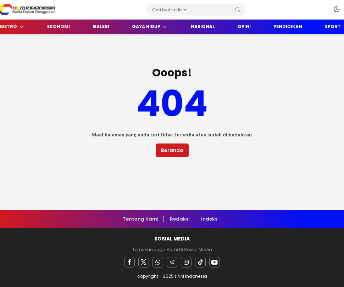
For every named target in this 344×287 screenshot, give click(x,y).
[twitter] (143, 262)
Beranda (172, 150)
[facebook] (129, 262)
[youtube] (214, 262)
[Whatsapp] (157, 262)
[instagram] (186, 262)
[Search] (237, 9)
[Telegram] (172, 262)
